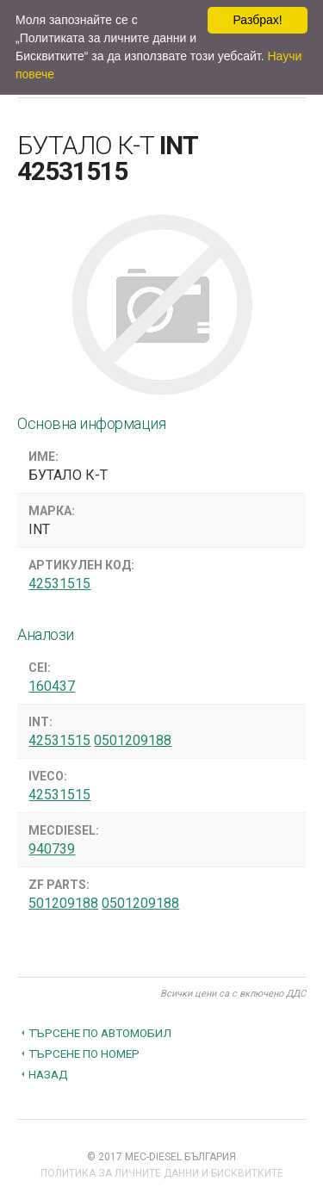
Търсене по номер (84, 1053)
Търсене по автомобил (99, 1033)
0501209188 (132, 740)
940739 (51, 849)
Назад (48, 1074)
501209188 (63, 903)
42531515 (59, 583)
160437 (51, 686)
